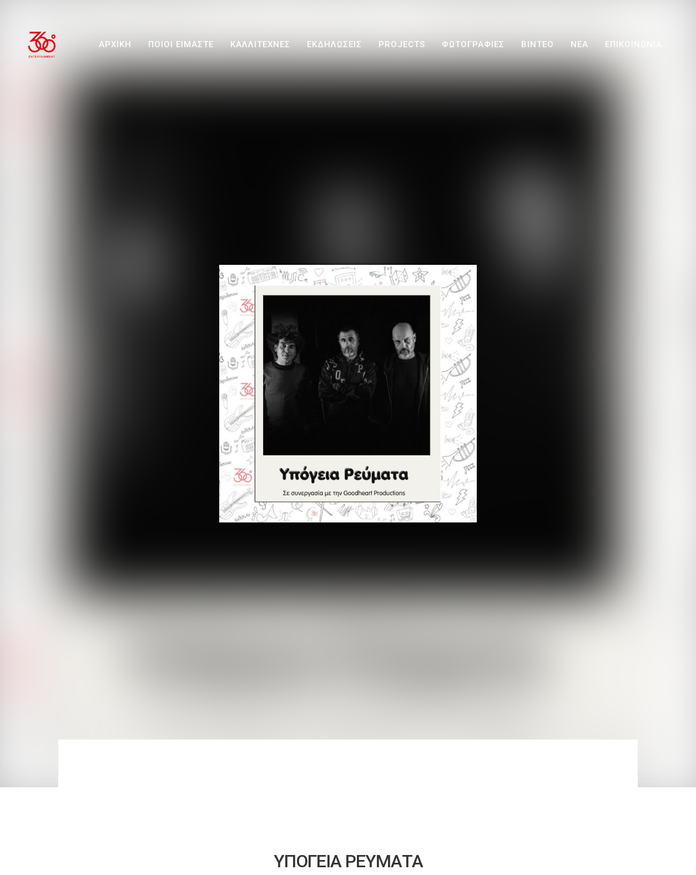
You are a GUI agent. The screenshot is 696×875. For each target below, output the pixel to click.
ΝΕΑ (579, 44)
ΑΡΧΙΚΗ (115, 44)
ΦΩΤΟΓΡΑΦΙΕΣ (473, 44)
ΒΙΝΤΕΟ (537, 44)
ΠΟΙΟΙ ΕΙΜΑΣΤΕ (181, 44)
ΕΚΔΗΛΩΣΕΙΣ (334, 44)
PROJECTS (402, 44)
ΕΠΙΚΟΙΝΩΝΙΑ (633, 44)
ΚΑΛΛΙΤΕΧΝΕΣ (260, 44)
